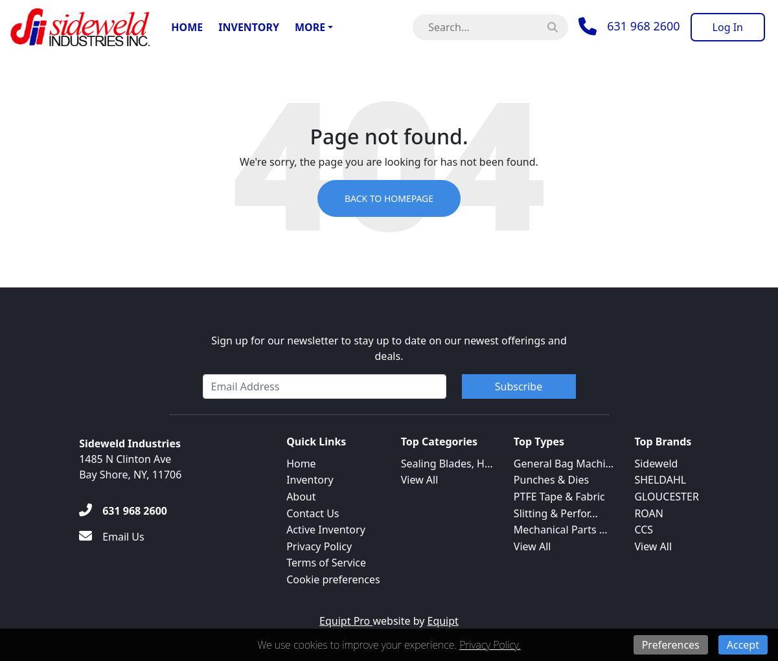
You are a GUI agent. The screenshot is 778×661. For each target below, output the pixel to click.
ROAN (648, 513)
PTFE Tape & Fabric (559, 496)
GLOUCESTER (666, 496)
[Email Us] (111, 537)
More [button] (310, 27)
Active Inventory (325, 529)
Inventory (248, 27)
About (300, 496)
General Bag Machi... (564, 463)
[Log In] (728, 27)
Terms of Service (326, 562)
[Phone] (629, 26)
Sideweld (656, 463)
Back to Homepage (389, 198)
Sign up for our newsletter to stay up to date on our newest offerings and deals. (389, 348)
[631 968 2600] (123, 511)
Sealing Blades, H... (447, 463)
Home (187, 27)
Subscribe (518, 386)
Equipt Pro (345, 621)
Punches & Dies (551, 480)
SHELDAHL (660, 480)
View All (420, 480)
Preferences (671, 645)
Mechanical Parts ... (561, 529)
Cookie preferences (333, 579)
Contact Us (312, 513)
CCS (643, 529)
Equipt (443, 621)
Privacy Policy (319, 546)
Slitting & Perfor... (556, 513)
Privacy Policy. (489, 645)
